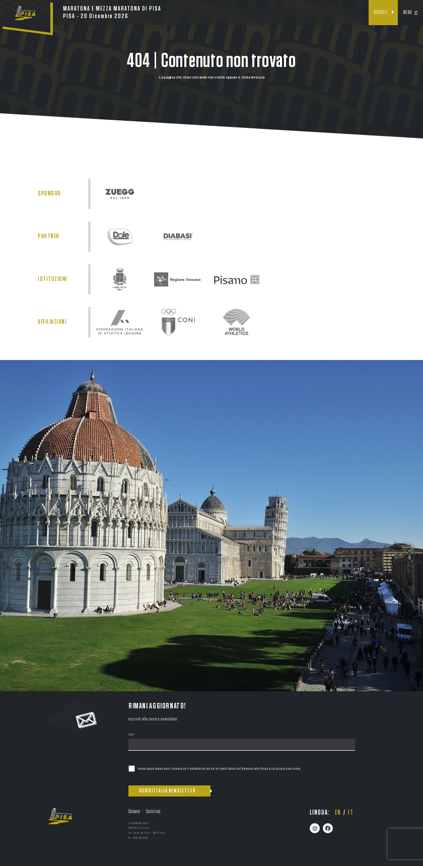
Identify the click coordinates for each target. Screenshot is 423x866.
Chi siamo (134, 811)
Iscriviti (381, 12)
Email (131, 735)
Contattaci (153, 811)
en (338, 812)
